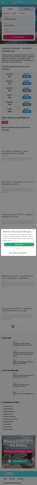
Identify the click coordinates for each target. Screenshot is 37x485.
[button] (18, 253)
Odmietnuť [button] (19, 249)
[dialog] (18, 242)
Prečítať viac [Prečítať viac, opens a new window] (15, 240)
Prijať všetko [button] (19, 244)
